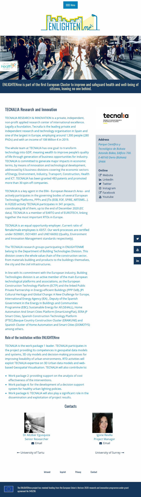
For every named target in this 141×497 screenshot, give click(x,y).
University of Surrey (110, 452)
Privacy (78, 472)
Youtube (106, 197)
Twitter (105, 184)
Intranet (47, 472)
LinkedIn (105, 179)
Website (105, 175)
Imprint (63, 472)
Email (36, 443)
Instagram (107, 188)
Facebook (106, 192)
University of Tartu (30, 452)
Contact (94, 472)
